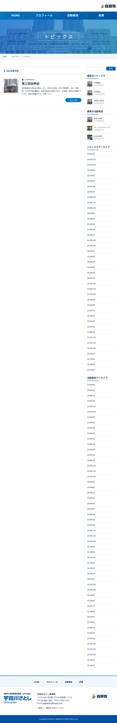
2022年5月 (91, 321)
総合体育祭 (98, 136)
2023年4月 (91, 267)
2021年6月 (91, 359)
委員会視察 (98, 118)
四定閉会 (97, 92)
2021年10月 (91, 348)
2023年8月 (91, 552)
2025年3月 (91, 449)
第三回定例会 (31, 83)
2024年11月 (91, 202)
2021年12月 (91, 337)
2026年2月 (91, 154)
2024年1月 (91, 235)
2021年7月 (91, 354)
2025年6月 (91, 175)
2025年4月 (91, 444)
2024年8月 (91, 487)
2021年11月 (91, 343)
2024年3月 (91, 514)
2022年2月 (91, 332)
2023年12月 (91, 240)
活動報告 (68, 682)
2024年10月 (91, 208)
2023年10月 (91, 246)
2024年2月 (91, 229)
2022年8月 (91, 305)
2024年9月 (91, 213)
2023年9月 (91, 251)
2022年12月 (91, 283)
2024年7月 (91, 493)
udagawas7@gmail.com (52, 703)
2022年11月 (91, 289)
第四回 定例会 (99, 100)
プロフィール (52, 682)
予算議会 (97, 83)
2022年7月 (91, 310)
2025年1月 (91, 192)
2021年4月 (91, 370)
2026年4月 (91, 385)
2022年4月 (91, 622)
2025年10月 (91, 165)
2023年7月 (91, 557)
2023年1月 (91, 278)
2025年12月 (91, 159)
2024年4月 (91, 224)
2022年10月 (91, 294)
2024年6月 (91, 219)
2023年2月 (91, 273)
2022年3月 (91, 327)
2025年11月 (91, 406)
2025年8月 (91, 422)
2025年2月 (91, 186)
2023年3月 (91, 579)
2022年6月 (91, 316)
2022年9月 (91, 300)
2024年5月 (91, 503)
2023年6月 (91, 256)
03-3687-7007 (46, 700)
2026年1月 (91, 401)
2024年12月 (91, 197)
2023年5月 (91, 262)
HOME (37, 682)
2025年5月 (91, 181)
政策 (81, 682)
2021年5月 (91, 364)
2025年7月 (91, 428)
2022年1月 (91, 638)
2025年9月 (91, 170)
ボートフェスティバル (102, 127)
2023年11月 (91, 536)
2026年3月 (91, 390)
